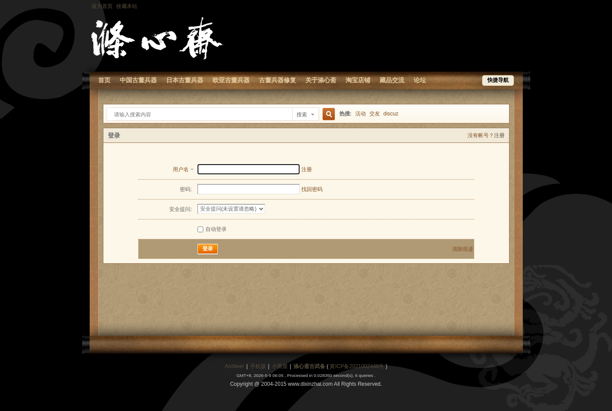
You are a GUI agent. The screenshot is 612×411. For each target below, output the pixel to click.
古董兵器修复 (277, 80)
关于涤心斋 (320, 80)
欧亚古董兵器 (231, 80)
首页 (104, 80)
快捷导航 (498, 80)
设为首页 (102, 6)
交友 (374, 114)
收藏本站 (126, 6)
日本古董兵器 (184, 80)
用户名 (181, 169)
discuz (391, 114)
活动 (360, 114)
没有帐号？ (481, 135)
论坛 (420, 80)
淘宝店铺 (358, 80)
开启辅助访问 (520, 6)
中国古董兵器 (138, 80)
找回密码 (312, 189)
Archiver (234, 366)
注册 (499, 135)
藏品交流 (392, 80)
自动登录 (212, 229)
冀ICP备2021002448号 (357, 366)
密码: (186, 189)
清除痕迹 (462, 249)
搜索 (301, 114)
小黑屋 (280, 366)
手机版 (258, 366)
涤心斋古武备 (309, 366)
